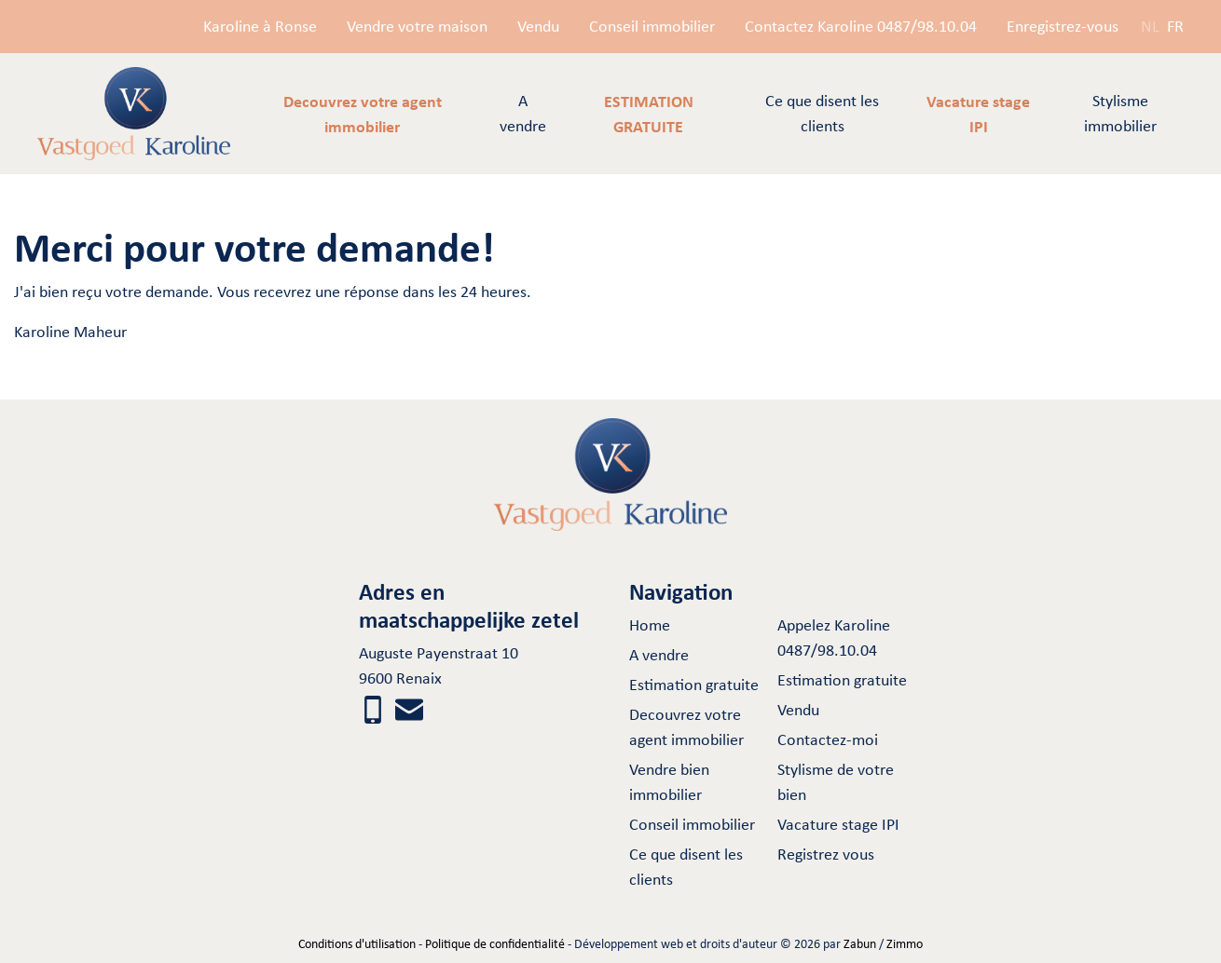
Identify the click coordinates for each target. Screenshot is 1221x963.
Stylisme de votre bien (835, 782)
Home (649, 625)
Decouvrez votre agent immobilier (686, 727)
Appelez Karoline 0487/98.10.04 (833, 637)
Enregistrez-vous (1062, 26)
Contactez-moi (827, 739)
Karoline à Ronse (260, 26)
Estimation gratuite (694, 684)
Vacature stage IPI (838, 824)
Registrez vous (825, 854)
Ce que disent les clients (822, 113)
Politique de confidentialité (495, 943)
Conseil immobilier (652, 26)
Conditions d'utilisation (357, 943)
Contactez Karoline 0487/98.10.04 (861, 26)
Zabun (860, 943)
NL (1150, 26)
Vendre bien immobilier (669, 782)
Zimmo (904, 943)
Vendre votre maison (417, 26)
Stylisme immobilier (1120, 113)
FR (1175, 26)
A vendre (523, 113)
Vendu (538, 26)
